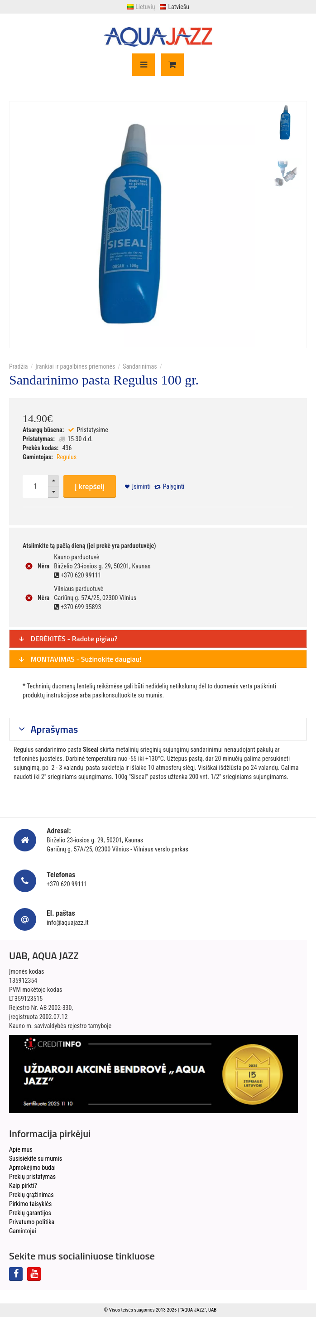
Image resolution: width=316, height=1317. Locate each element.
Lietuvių (141, 6)
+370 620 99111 (67, 884)
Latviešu (174, 6)
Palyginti (174, 486)
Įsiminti (141, 486)
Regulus (67, 457)
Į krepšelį (90, 486)
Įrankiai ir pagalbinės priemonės (75, 366)
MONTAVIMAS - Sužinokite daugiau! (80, 659)
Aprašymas (53, 729)
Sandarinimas (140, 366)
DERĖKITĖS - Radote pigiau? (68, 638)
